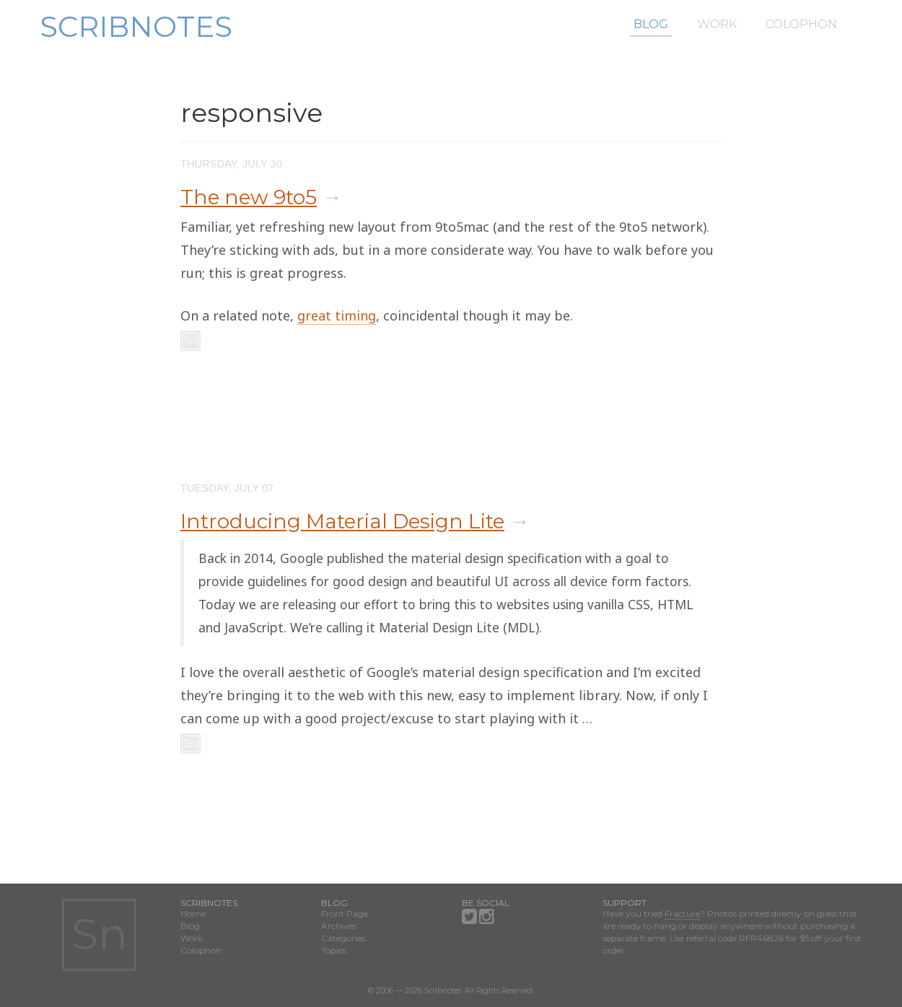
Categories (343, 938)
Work (717, 24)
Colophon (801, 24)
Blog (651, 24)
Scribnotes (136, 26)
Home (193, 913)
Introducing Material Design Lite (342, 521)
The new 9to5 (248, 197)
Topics (333, 950)
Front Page (344, 913)
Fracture (682, 913)
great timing (336, 315)
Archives (338, 925)
